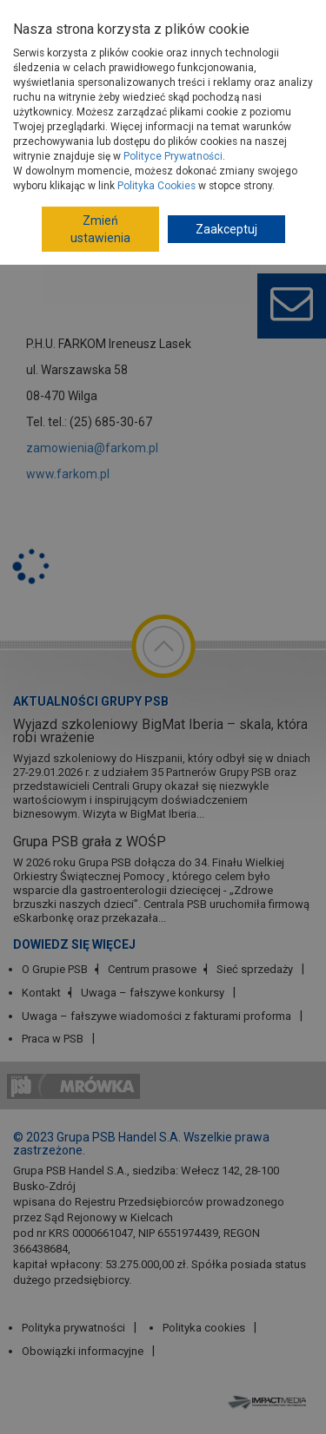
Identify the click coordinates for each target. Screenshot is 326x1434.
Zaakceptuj (226, 229)
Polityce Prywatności (173, 156)
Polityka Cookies (156, 186)
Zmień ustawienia (100, 229)
